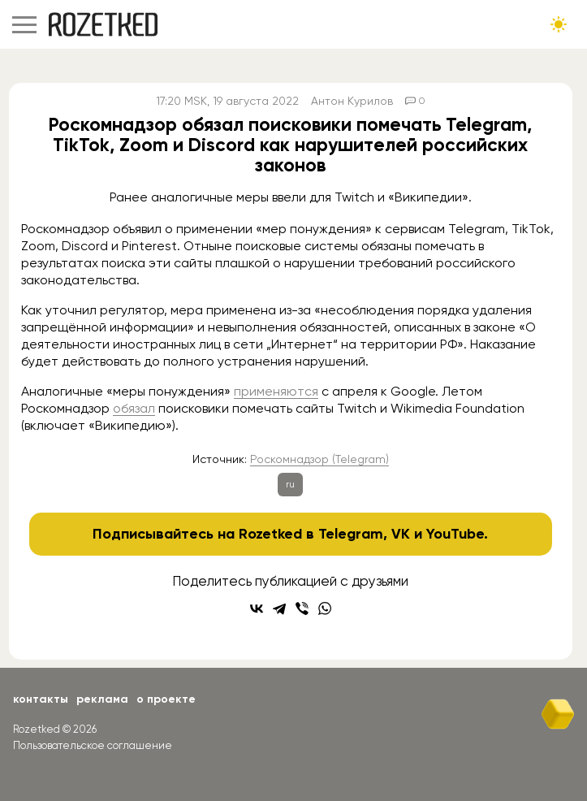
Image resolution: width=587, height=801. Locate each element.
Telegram (350, 534)
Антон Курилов (352, 100)
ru (290, 484)
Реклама (102, 699)
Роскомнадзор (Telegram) (319, 458)
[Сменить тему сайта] (558, 24)
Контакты (40, 699)
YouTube (455, 534)
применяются (276, 391)
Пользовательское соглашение (92, 745)
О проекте (166, 699)
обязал (134, 408)
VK (400, 534)
